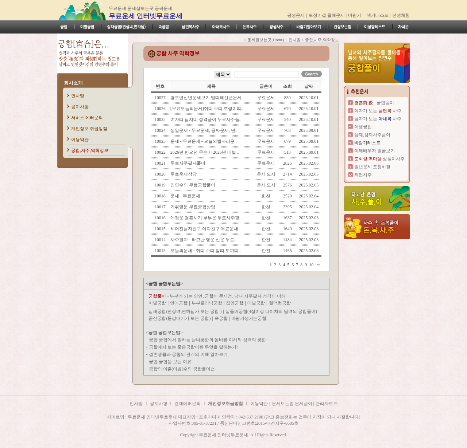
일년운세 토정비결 (372, 166)
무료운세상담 (183, 174)
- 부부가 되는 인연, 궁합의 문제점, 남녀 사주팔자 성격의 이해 (217, 296)
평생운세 (296, 15)
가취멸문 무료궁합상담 (192, 206)
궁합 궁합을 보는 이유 (170, 361)
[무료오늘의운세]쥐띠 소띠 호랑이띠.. (206, 108)
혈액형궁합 (280, 303)
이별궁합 (157, 303)
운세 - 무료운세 (185, 196)
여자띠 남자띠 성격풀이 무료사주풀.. (206, 119)
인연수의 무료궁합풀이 (192, 185)
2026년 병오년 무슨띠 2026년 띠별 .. (204, 152)
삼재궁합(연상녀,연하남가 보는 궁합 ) (184, 311)
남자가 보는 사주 (377, 118)
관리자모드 (326, 403)
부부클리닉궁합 (207, 303)
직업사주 (363, 174)
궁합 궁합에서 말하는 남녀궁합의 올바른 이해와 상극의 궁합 (207, 339)
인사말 (77, 95)
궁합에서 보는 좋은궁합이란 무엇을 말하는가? (193, 347)
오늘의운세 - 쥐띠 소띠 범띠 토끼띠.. (205, 250)
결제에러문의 (187, 403)
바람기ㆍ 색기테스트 (369, 15)
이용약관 (80, 139)
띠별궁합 (256, 303)
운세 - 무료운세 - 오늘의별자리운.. (203, 141)
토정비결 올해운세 (327, 15)
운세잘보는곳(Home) (265, 40)
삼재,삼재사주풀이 (372, 134)
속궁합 (222, 318)
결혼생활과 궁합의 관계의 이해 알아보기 (188, 354)
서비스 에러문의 (87, 117)
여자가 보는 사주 (377, 110)
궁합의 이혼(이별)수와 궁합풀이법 (182, 369)
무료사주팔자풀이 (187, 163)
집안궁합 (234, 303)
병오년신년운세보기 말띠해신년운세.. (207, 97)
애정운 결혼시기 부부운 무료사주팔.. (206, 217)
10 (311, 264)
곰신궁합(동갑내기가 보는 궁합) (179, 318)
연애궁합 (179, 303)
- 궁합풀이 (374, 102)
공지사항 (80, 106)
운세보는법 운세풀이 (292, 403)
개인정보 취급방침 (89, 128)
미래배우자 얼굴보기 (374, 150)
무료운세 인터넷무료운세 (146, 16)
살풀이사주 (379, 158)
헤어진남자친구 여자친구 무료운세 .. (206, 228)
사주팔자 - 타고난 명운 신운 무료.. (203, 239)
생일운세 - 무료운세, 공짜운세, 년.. (204, 130)
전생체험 (401, 15)
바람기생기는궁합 (248, 318)
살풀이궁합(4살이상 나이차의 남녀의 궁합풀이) (271, 311)
